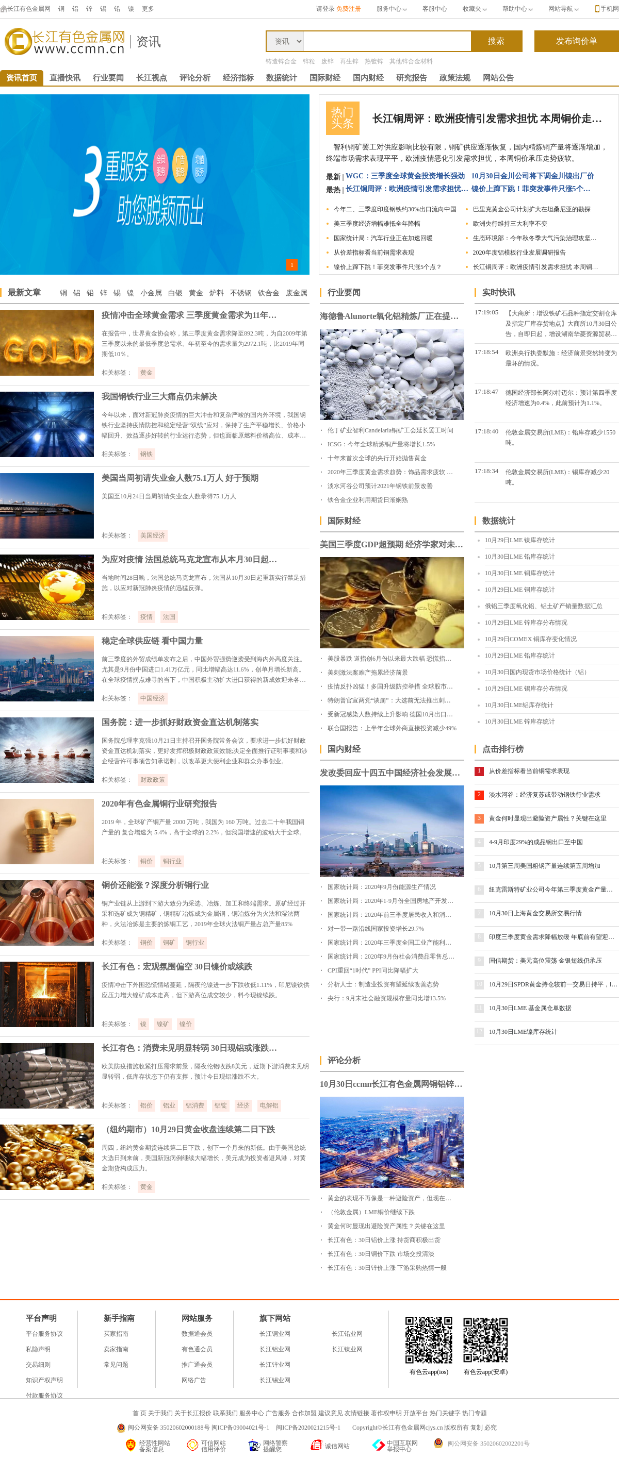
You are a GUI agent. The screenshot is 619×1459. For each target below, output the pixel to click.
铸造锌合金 (281, 61)
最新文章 (24, 292)
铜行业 (172, 861)
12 (479, 1031)
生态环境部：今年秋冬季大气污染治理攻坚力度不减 (537, 238)
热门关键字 (445, 1413)
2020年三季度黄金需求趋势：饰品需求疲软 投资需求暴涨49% (411, 472)
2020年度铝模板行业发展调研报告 (519, 252)
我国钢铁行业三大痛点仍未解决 (159, 396)
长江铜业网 (274, 1333)
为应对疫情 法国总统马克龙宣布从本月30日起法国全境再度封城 (192, 559)
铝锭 (221, 1105)
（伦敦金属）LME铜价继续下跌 (371, 1212)
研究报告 (411, 78)
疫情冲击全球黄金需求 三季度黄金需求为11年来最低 (192, 315)
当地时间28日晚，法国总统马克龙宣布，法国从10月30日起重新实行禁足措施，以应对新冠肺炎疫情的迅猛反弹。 (204, 583)
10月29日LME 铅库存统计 (520, 655)
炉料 (216, 293)
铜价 (146, 861)
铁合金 (269, 293)
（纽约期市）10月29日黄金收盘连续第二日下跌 (188, 1129)
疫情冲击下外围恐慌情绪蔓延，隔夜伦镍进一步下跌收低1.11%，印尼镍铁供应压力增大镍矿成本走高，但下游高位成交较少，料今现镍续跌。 (206, 990)
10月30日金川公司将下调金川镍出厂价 (532, 176)
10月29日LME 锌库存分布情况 (526, 622)
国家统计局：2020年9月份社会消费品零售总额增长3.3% (404, 956)
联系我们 (225, 1413)
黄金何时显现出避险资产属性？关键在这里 (548, 818)
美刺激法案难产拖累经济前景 (368, 672)
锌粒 (309, 61)
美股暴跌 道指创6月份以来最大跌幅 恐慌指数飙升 (396, 658)
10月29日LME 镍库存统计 (520, 540)
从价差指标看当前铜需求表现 (374, 252)
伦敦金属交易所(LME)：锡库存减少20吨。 (557, 477)
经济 (243, 1105)
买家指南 (116, 1333)
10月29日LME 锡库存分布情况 (526, 688)
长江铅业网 (347, 1333)
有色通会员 (197, 1349)
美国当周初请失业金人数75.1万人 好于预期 (180, 478)
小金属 (151, 293)
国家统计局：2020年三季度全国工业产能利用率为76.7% (404, 942)
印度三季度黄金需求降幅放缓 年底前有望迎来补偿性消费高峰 (553, 937)
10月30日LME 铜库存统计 (520, 573)
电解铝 (269, 1105)
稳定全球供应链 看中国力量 (152, 640)
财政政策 (152, 779)
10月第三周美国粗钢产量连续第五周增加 (544, 865)
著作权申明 (386, 1413)
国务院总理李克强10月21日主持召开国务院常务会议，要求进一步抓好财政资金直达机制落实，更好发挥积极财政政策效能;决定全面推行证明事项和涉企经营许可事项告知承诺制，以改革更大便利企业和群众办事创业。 (204, 751)
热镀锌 (374, 61)
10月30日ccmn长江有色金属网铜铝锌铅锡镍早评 (392, 1084)
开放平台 (415, 1413)
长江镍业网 (347, 1349)
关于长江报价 (192, 1413)
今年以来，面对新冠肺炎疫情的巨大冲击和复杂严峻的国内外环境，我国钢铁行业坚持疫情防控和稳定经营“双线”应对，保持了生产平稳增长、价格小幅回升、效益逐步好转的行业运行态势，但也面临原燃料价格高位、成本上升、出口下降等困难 (204, 426)
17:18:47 (486, 391)
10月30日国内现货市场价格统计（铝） (537, 672)
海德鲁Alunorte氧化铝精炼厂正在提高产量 (392, 316)
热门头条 (342, 118)
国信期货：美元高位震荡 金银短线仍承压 (545, 960)
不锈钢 (241, 293)
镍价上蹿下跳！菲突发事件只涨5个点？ (533, 189)
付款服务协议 (44, 1395)
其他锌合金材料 (411, 61)
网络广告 (194, 1380)
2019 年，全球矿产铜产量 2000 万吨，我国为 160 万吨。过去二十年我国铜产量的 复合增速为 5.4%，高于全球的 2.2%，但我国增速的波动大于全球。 (203, 827)
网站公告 (498, 78)
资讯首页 (21, 78)
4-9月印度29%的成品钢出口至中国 (536, 842)
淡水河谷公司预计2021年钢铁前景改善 (380, 486)
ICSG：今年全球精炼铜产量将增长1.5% (381, 444)
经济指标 (238, 78)
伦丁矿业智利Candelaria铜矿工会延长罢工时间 (390, 430)
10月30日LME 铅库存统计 (520, 556)
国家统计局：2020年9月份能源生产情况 (382, 887)
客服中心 (434, 8)
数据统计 (281, 78)
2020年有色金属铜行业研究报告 (159, 803)
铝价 (146, 1105)
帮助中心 (517, 8)
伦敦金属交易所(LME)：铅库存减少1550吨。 (560, 437)
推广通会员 (197, 1364)
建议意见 (330, 1413)
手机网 (609, 8)
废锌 (327, 61)
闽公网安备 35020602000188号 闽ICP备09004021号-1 (199, 1427)
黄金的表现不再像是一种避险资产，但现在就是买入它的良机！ (414, 1198)
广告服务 (278, 1413)
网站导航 (563, 8)
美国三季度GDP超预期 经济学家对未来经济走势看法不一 (392, 544)
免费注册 (348, 8)
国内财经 (368, 78)
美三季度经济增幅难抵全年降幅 (377, 223)
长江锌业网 (274, 1364)
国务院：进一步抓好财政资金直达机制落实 (180, 722)
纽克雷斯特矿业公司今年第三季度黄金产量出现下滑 (553, 889)
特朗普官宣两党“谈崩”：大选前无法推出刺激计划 (395, 700)
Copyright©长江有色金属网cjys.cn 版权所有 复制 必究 (424, 1427)
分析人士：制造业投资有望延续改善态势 (383, 984)
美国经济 (152, 535)
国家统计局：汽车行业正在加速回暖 (383, 238)
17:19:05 (486, 312)
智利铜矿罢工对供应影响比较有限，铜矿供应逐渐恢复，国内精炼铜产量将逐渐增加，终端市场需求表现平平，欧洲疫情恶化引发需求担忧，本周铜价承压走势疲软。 (467, 152)
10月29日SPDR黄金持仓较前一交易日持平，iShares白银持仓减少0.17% (553, 984)
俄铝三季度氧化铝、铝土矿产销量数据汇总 (543, 606)
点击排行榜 (503, 749)
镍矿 (163, 1024)
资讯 (148, 41)
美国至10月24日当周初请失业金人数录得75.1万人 (169, 496)
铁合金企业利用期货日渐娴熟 (368, 500)
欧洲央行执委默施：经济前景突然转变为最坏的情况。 (561, 358)
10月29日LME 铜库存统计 (520, 589)
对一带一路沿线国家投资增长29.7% (376, 928)
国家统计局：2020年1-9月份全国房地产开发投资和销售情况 (409, 900)
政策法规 (454, 78)
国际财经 (325, 78)
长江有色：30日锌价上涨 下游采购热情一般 (387, 1267)
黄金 (196, 293)
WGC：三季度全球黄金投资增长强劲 (405, 176)
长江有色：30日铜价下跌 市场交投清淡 (381, 1253)
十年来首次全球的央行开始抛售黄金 (377, 458)
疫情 (146, 617)
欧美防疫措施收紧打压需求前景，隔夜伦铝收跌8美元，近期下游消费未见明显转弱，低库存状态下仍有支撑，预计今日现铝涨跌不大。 (205, 1071)
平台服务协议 (44, 1333)
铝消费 (195, 1105)
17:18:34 (486, 471)
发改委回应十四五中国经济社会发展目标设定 (392, 772)
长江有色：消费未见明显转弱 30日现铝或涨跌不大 (192, 1048)
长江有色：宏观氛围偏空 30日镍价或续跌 (177, 966)
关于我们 (160, 1413)
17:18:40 (486, 431)
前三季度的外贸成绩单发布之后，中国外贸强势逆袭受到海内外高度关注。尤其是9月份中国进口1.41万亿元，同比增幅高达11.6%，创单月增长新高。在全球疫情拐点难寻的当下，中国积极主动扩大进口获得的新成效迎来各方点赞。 (204, 670)
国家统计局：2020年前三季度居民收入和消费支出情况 (402, 914)
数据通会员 (197, 1333)
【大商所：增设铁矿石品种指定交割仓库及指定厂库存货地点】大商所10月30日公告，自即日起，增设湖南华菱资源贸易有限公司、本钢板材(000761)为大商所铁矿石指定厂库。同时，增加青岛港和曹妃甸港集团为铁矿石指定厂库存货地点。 (561, 324)
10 (479, 983)
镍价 (186, 1024)
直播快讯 (65, 78)
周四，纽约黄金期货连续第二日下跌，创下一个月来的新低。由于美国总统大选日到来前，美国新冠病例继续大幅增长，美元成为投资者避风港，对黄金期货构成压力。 (204, 1158)
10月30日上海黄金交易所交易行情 (535, 913)
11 (479, 1007)
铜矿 (169, 942)
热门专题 (474, 1413)
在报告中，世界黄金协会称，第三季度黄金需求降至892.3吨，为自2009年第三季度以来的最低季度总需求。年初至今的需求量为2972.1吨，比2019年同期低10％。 (204, 344)
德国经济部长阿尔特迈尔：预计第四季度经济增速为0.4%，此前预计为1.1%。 (561, 398)
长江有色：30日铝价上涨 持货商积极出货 (384, 1240)
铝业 (169, 1105)
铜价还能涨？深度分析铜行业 (155, 885)
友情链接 (357, 1413)
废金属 (296, 293)
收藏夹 (475, 8)
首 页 (139, 1413)
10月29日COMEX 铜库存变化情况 (531, 639)
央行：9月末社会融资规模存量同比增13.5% (387, 998)
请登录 (325, 8)
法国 (169, 617)
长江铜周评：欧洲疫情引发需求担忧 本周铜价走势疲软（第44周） (488, 118)
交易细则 (38, 1364)
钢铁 (146, 454)
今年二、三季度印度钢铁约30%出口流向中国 (395, 209)
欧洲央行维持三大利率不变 (510, 223)
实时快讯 (498, 292)
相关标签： (117, 372)
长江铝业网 (274, 1349)
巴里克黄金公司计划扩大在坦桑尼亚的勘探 (532, 209)
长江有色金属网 (25, 8)
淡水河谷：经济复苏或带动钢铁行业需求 (544, 794)
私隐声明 (38, 1349)
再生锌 (349, 61)
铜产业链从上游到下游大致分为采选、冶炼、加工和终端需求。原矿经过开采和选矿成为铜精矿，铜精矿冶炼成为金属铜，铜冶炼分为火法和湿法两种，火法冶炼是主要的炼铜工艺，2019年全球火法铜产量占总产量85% (204, 914)
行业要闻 (108, 78)
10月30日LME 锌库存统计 (520, 721)
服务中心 (392, 8)
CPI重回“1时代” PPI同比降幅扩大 (373, 970)
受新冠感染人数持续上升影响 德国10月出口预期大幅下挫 (406, 714)
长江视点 (151, 78)
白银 (175, 293)
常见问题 (116, 1364)
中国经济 (152, 698)
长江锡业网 (274, 1380)
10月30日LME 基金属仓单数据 (530, 1008)
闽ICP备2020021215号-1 (309, 1427)
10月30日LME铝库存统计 (519, 705)
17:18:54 (486, 352)
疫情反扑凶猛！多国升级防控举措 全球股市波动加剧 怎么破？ (413, 686)
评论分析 (195, 78)
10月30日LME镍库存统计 (523, 1031)
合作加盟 (304, 1413)
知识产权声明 (44, 1380)
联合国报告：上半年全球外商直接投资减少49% (392, 728)
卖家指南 (116, 1349)
